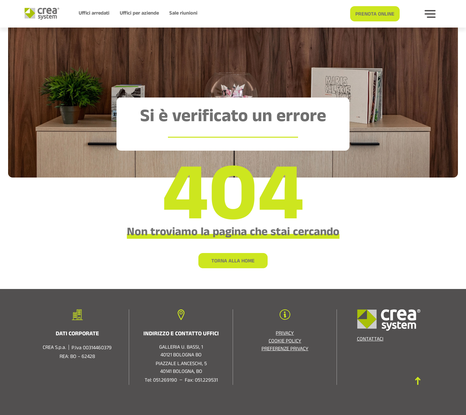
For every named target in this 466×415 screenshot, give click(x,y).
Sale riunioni (183, 14)
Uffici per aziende (139, 14)
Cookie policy (285, 342)
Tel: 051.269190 (161, 381)
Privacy (285, 334)
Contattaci (370, 340)
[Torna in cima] (418, 381)
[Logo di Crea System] (39, 14)
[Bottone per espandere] (430, 14)
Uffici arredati (94, 14)
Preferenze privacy (284, 349)
